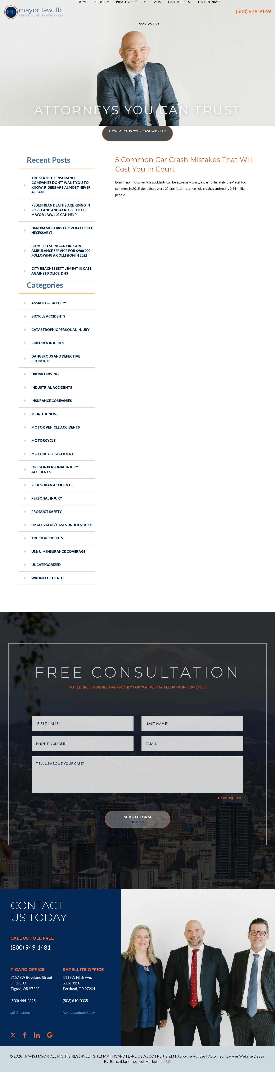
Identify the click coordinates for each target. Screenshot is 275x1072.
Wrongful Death (47, 578)
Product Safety (46, 512)
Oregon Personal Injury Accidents (54, 469)
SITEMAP (101, 1056)
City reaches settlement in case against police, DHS (61, 270)
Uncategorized (46, 565)
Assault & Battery (48, 303)
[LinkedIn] (37, 1035)
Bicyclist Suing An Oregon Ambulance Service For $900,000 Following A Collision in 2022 (60, 250)
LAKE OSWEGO (141, 1056)
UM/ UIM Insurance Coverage (58, 551)
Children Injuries (47, 343)
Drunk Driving (45, 374)
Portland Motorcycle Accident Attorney (190, 1056)
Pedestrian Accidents (51, 485)
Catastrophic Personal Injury (60, 330)
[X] (13, 1035)
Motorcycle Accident (52, 454)
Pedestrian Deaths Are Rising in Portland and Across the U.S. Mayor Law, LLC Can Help (60, 210)
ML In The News (44, 414)
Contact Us (149, 23)
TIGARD (118, 1056)
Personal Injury (46, 498)
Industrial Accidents (51, 387)
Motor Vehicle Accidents (55, 427)
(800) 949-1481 (30, 947)
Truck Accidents (47, 538)
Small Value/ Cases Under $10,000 (61, 525)
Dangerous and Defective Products (55, 358)
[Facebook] (24, 1035)
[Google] (50, 1035)
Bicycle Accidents (48, 316)
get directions (20, 1012)
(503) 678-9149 (253, 11)
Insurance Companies (51, 401)
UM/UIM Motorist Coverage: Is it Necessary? (62, 230)
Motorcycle (43, 440)
